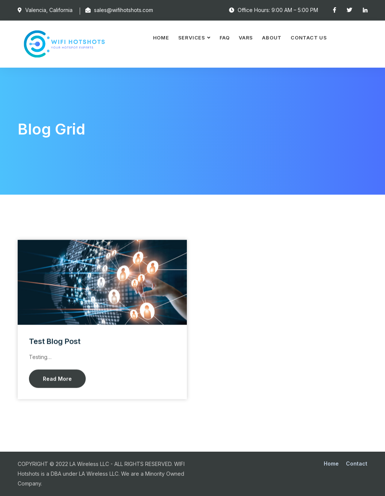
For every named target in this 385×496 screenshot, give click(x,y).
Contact (356, 463)
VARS (246, 38)
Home (161, 38)
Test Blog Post (54, 341)
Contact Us (309, 38)
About (272, 38)
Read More (57, 379)
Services (191, 38)
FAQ (225, 38)
